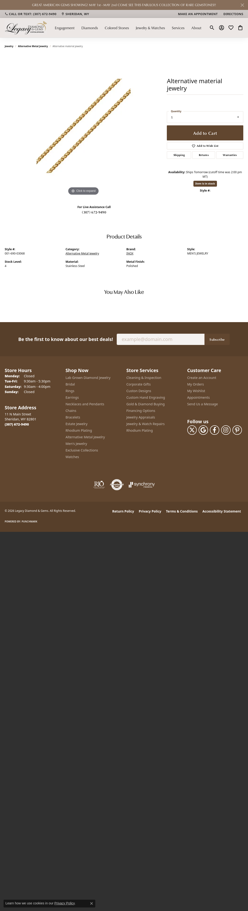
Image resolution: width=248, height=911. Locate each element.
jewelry (9, 46)
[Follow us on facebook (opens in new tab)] (214, 430)
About (196, 27)
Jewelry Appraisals (140, 417)
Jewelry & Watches (150, 27)
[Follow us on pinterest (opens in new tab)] (237, 430)
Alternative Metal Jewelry (33, 46)
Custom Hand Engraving (145, 397)
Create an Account (201, 377)
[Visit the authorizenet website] (117, 485)
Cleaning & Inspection (143, 377)
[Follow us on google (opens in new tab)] (203, 430)
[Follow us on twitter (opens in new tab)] (192, 430)
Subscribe (217, 339)
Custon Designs (138, 391)
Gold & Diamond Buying (145, 404)
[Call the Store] (17, 424)
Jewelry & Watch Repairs (145, 424)
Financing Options (140, 410)
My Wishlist (196, 391)
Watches (72, 457)
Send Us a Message (202, 404)
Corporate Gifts (138, 384)
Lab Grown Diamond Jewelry (88, 377)
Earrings (72, 397)
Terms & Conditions (182, 511)
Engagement (65, 27)
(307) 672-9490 (94, 212)
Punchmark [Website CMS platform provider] (29, 521)
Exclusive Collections (82, 450)
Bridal (70, 384)
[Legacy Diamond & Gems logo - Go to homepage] (25, 27)
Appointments (198, 397)
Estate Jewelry (77, 424)
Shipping (179, 155)
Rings (70, 391)
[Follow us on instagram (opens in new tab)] (226, 430)
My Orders (195, 384)
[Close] (242, 5)
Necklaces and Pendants (85, 404)
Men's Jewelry (76, 443)
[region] (83, 126)
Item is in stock (205, 183)
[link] (30, 14)
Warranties (230, 155)
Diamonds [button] (89, 27)
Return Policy (123, 511)
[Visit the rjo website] (99, 485)
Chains (71, 410)
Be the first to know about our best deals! (65, 339)
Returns (204, 155)
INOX (129, 253)
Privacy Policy (150, 511)
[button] (212, 28)
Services (178, 27)
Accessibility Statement (221, 511)
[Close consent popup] (91, 903)
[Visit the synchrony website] (142, 485)
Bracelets (73, 417)
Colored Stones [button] (117, 27)
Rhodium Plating (79, 430)
